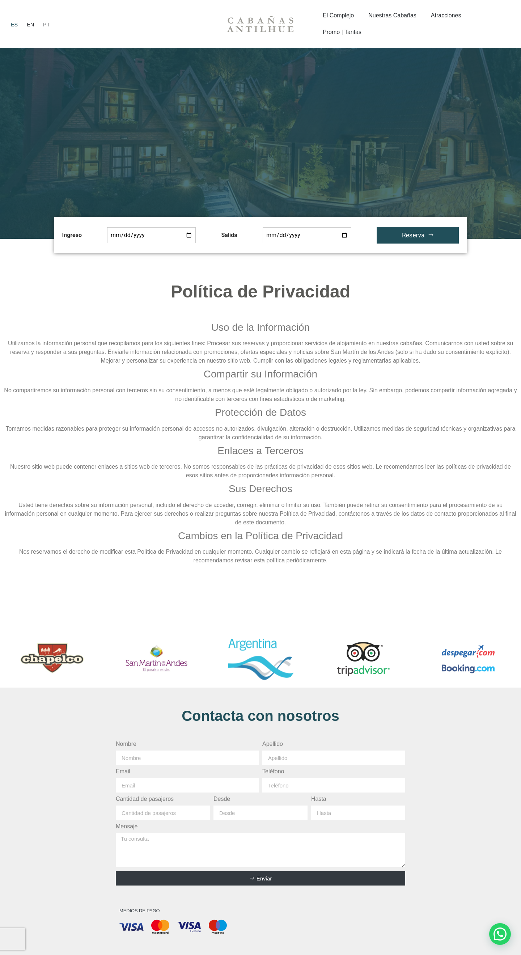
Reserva (418, 235)
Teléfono (273, 771)
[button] (500, 934)
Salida (229, 235)
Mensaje (126, 826)
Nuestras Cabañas (392, 15)
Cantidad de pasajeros (145, 799)
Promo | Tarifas (342, 32)
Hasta (318, 799)
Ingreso (72, 235)
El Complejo (338, 15)
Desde (221, 799)
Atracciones (446, 15)
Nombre (126, 744)
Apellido (272, 744)
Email (123, 771)
